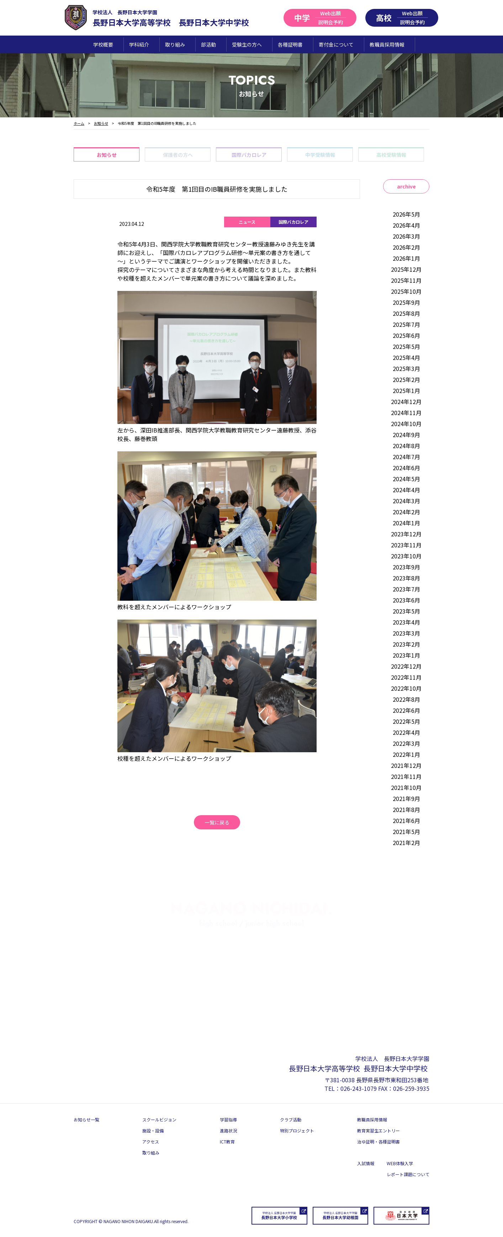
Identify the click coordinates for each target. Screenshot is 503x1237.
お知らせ (107, 154)
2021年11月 (406, 776)
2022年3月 (406, 743)
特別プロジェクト (297, 1130)
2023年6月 (406, 600)
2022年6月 (406, 710)
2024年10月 (406, 423)
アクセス (150, 1141)
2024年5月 (406, 478)
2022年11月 (406, 677)
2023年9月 (406, 567)
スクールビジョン (159, 1119)
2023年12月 (406, 534)
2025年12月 (406, 269)
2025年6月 (406, 335)
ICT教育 (227, 1141)
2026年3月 (406, 236)
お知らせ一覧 (86, 1119)
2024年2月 (406, 512)
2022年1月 (406, 754)
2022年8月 (406, 699)
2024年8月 (406, 445)
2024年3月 (406, 501)
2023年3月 (406, 633)
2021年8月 (406, 809)
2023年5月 (406, 611)
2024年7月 (406, 456)
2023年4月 (406, 622)
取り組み (150, 1153)
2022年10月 (406, 688)
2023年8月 (406, 578)
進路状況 (228, 1130)
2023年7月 (406, 589)
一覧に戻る (217, 822)
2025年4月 (406, 357)
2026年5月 (406, 214)
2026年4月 (406, 225)
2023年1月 (406, 655)
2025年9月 (406, 302)
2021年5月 (406, 831)
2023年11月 (406, 545)
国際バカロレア (249, 154)
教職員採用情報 (372, 1119)
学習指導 (228, 1119)
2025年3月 (406, 368)
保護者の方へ (178, 154)
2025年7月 (406, 324)
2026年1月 (406, 258)
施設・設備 (153, 1130)
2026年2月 (406, 247)
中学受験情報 (320, 154)
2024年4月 (406, 489)
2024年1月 (406, 523)
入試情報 (365, 1163)
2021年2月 (406, 842)
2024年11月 (406, 412)
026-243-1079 (358, 1088)
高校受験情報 (391, 154)
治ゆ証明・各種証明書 (378, 1141)
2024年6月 (406, 467)
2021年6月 (406, 820)
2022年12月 (406, 666)
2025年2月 (406, 379)
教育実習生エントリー (378, 1130)
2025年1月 (406, 390)
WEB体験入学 (400, 1163)
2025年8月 (406, 313)
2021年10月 (406, 787)
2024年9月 (406, 434)
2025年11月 (406, 280)
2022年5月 (406, 721)
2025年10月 (406, 291)
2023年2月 (406, 644)
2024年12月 (406, 401)
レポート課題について (408, 1174)
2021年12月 (406, 765)
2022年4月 (406, 732)
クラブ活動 (290, 1119)
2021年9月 (406, 798)
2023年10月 (406, 556)
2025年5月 (406, 346)
